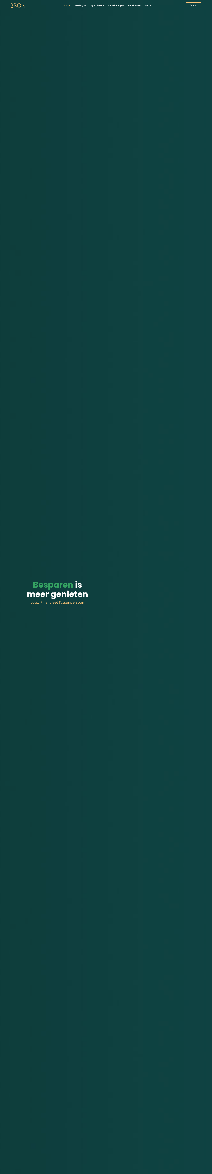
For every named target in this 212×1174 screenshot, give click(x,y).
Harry (148, 5)
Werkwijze (80, 5)
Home (67, 5)
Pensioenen (134, 5)
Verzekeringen (116, 5)
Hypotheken (97, 5)
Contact (193, 5)
